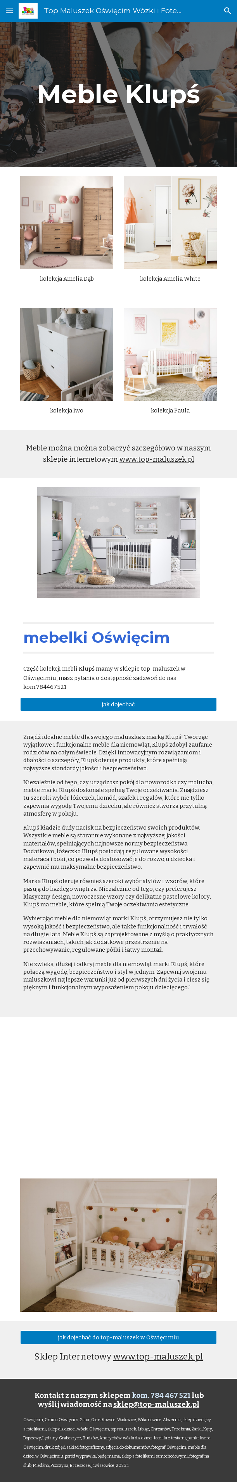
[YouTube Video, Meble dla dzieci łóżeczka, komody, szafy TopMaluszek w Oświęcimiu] (118, 1093)
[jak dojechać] (118, 704)
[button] (9, 10)
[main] (118, 94)
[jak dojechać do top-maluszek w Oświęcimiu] (118, 1337)
